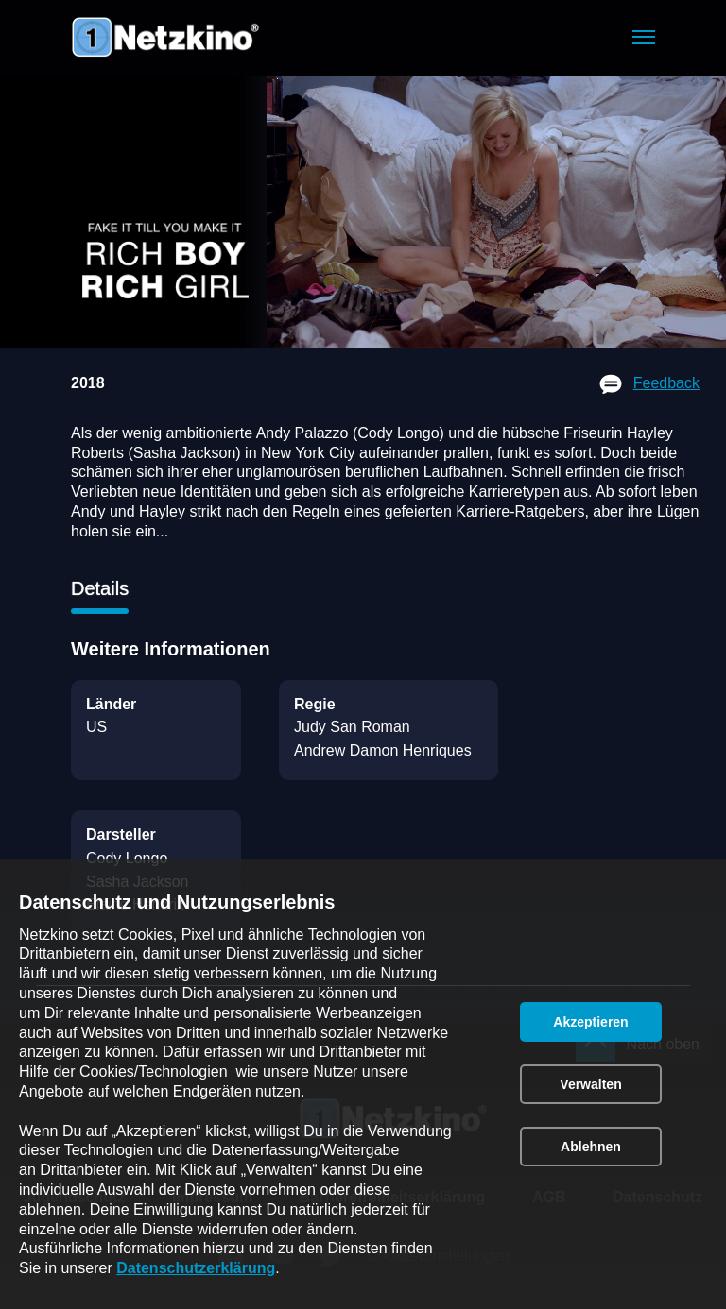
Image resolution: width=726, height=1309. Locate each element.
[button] (643, 37)
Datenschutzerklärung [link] (195, 1268)
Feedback (666, 383)
